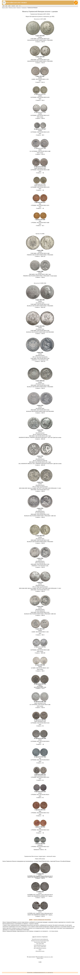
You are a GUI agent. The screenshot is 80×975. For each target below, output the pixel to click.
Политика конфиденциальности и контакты (40, 972)
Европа (19, 7)
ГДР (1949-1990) (40, 943)
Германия (24, 7)
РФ (19, 5)
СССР (17, 5)
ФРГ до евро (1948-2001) (40, 946)
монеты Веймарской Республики (42, 919)
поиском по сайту (48, 956)
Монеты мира (12, 7)
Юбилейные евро (40, 951)
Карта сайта (5, 7)
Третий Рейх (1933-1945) (40, 942)
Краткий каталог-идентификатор (40, 939)
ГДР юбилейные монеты (40, 945)
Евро (9, 5)
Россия (13, 5)
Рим (3, 5)
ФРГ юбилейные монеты (40, 948)
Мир (6, 5)
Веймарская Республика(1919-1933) (40, 940)
